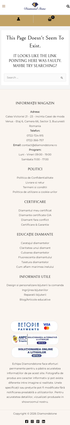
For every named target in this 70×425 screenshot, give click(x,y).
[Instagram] (32, 421)
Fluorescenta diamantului (35, 257)
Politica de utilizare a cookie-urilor (35, 191)
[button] (68, 7)
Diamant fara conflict (35, 219)
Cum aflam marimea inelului (35, 266)
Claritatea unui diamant (35, 247)
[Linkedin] (43, 421)
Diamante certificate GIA (35, 215)
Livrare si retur (35, 182)
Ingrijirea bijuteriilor (35, 290)
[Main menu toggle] (4, 6)
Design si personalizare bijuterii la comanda (35, 285)
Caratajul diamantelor (35, 243)
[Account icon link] (18, 19)
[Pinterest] (38, 421)
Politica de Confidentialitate (35, 177)
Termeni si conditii (35, 187)
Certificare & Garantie (35, 224)
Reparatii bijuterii (35, 294)
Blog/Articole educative (35, 299)
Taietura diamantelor (35, 262)
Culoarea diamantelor (35, 252)
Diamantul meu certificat (35, 210)
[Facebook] (26, 421)
